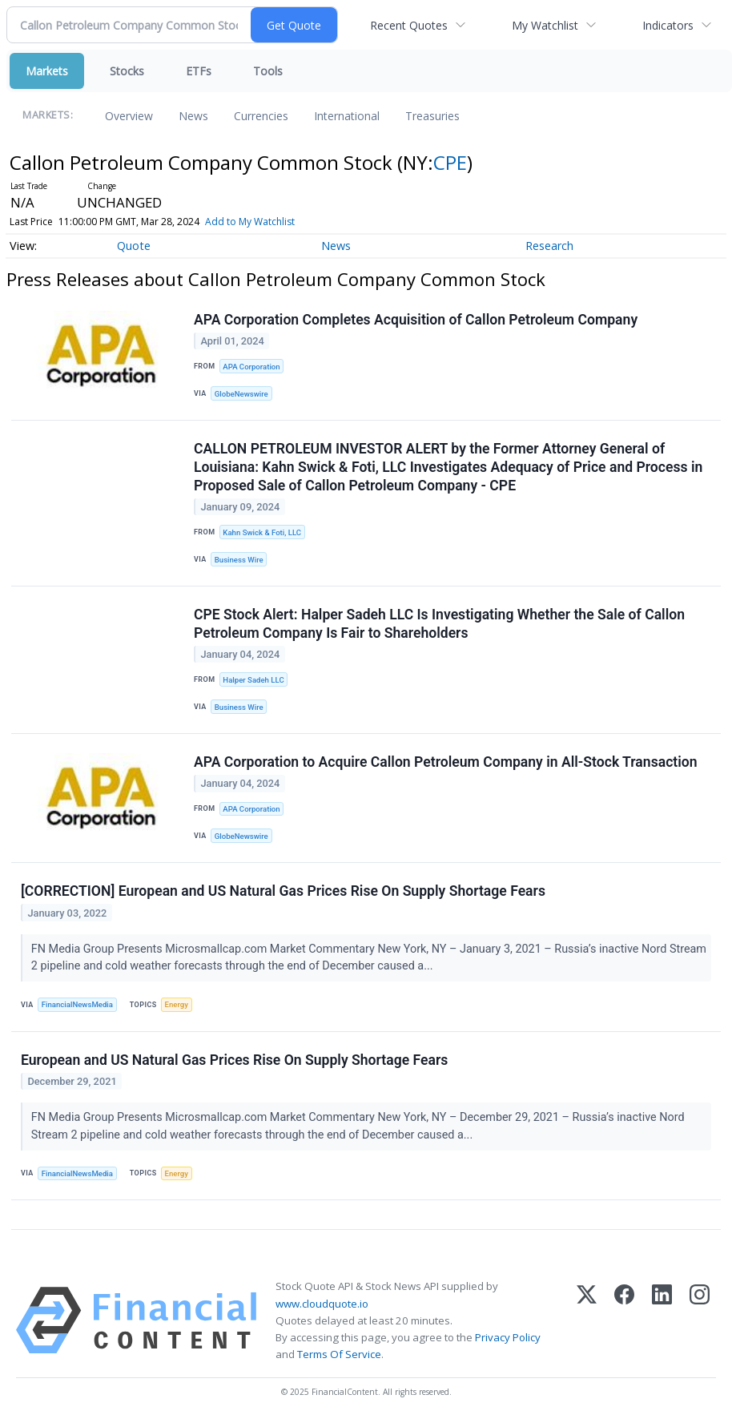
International (347, 115)
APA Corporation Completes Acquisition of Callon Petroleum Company (415, 320)
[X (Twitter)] (586, 1320)
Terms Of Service (339, 1354)
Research (549, 245)
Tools (268, 71)
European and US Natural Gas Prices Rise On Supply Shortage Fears (234, 1060)
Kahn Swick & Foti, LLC (262, 532)
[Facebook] (624, 1320)
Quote (134, 245)
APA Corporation (251, 366)
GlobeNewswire (241, 393)
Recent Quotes (409, 25)
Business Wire (239, 559)
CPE (450, 162)
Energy (176, 1004)
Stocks (127, 71)
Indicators (668, 25)
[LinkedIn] (662, 1320)
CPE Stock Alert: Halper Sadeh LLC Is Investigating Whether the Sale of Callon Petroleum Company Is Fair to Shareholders (439, 624)
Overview (129, 115)
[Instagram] (699, 1320)
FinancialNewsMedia (77, 1004)
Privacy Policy (508, 1337)
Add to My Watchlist (273, 221)
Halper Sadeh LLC (253, 679)
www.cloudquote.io (322, 1303)
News (193, 115)
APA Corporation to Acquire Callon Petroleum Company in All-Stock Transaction (446, 762)
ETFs (198, 71)
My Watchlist (545, 25)
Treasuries (432, 115)
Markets (47, 71)
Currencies (261, 115)
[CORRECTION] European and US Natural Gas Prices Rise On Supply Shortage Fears (283, 891)
